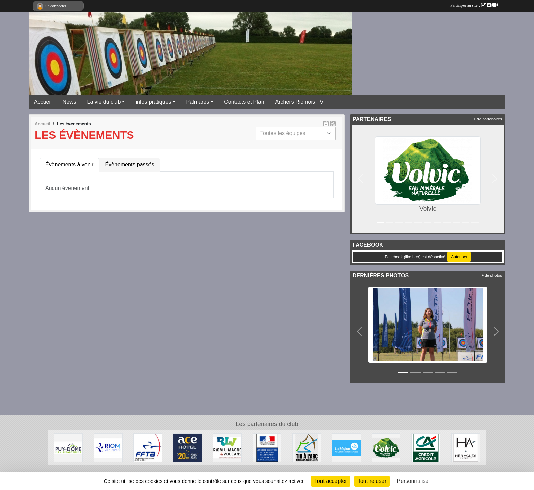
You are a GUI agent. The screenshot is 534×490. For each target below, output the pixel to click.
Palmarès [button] (197, 102)
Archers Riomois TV (299, 102)
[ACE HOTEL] (187, 447)
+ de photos (492, 275)
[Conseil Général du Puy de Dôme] (68, 447)
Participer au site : (474, 5)
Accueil (43, 102)
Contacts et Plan (244, 102)
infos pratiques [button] (153, 102)
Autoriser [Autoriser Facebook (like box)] (459, 257)
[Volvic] (386, 447)
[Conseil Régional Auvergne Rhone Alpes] (346, 447)
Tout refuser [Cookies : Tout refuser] (372, 481)
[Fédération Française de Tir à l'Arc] (148, 447)
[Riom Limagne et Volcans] (227, 447)
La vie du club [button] (104, 102)
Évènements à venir (69, 164)
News (69, 102)
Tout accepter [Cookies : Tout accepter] (330, 481)
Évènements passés (129, 164)
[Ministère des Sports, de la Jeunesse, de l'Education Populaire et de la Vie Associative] (267, 447)
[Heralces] (465, 447)
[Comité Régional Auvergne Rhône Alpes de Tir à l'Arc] (306, 447)
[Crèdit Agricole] (425, 447)
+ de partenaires (488, 119)
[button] (360, 178)
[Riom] (108, 447)
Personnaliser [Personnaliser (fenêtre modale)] (413, 481)
